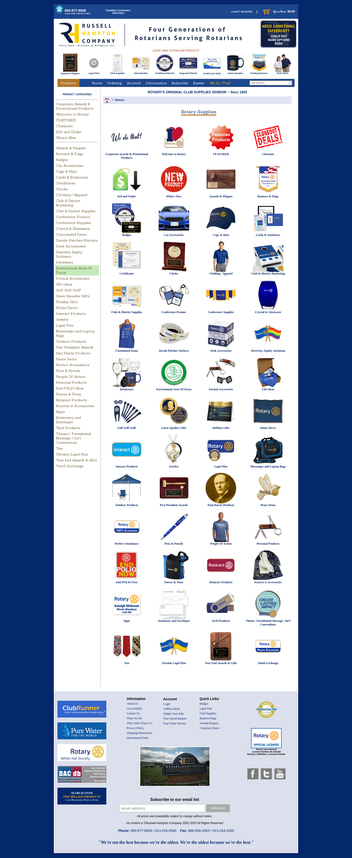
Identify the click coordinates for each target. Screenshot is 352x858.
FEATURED (66, 120)
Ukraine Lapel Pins (72, 454)
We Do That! (220, 83)
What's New (66, 138)
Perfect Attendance (72, 365)
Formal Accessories (72, 278)
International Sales (138, 738)
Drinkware (64, 262)
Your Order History (174, 723)
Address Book (171, 708)
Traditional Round (164, 72)
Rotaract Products (71, 400)
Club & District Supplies (76, 211)
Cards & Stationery (72, 177)
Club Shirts (282, 72)
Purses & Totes (68, 394)
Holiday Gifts (67, 302)
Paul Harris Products (73, 353)
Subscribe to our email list (174, 799)
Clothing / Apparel (71, 195)
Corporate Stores (210, 728)
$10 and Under (68, 132)
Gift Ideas (64, 284)
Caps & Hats (66, 171)
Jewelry (62, 319)
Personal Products (71, 382)
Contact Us (133, 713)
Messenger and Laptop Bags (268, 466)
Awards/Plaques (209, 723)
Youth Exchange (70, 466)
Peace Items (66, 359)
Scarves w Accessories (75, 406)
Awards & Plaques (69, 72)
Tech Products (68, 428)
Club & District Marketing (68, 203)
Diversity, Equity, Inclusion (69, 254)
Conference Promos (73, 217)
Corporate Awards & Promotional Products (74, 106)
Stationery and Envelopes (68, 419)
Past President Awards (74, 347)
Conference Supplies (73, 223)
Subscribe (180, 83)
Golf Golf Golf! (68, 290)
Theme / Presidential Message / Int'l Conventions (73, 438)
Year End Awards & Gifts (76, 460)
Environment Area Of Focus (174, 389)
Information (156, 83)
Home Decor (67, 308)
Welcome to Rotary (72, 114)
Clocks (62, 189)
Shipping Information (139, 733)
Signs (60, 412)
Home (97, 83)
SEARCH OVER (82, 796)
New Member (141, 72)
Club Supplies (117, 72)
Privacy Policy (135, 728)
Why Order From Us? (140, 723)
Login (166, 704)
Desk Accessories (71, 246)
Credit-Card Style (212, 72)
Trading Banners (259, 72)
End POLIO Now (70, 388)
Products (68, 83)
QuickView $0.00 (278, 11)
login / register (241, 11)
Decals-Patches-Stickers (77, 240)
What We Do (134, 718)
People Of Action (70, 376)
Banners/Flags (208, 718)
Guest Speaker (235, 72)
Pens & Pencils (68, 371)
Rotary (119, 100)
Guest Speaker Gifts (73, 296)
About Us (132, 703)
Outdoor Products (71, 341)
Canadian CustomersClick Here (118, 11)
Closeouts (64, 126)
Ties (59, 448)
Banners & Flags (69, 154)
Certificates (65, 183)
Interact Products (71, 313)
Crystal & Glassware (73, 228)
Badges (62, 160)
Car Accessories (69, 165)
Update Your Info (173, 713)
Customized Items (71, 234)
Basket (199, 83)
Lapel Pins (94, 72)
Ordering (114, 83)
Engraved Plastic (188, 72)
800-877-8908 (78, 12)
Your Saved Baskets (175, 718)
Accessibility (134, 708)
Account (134, 83)
